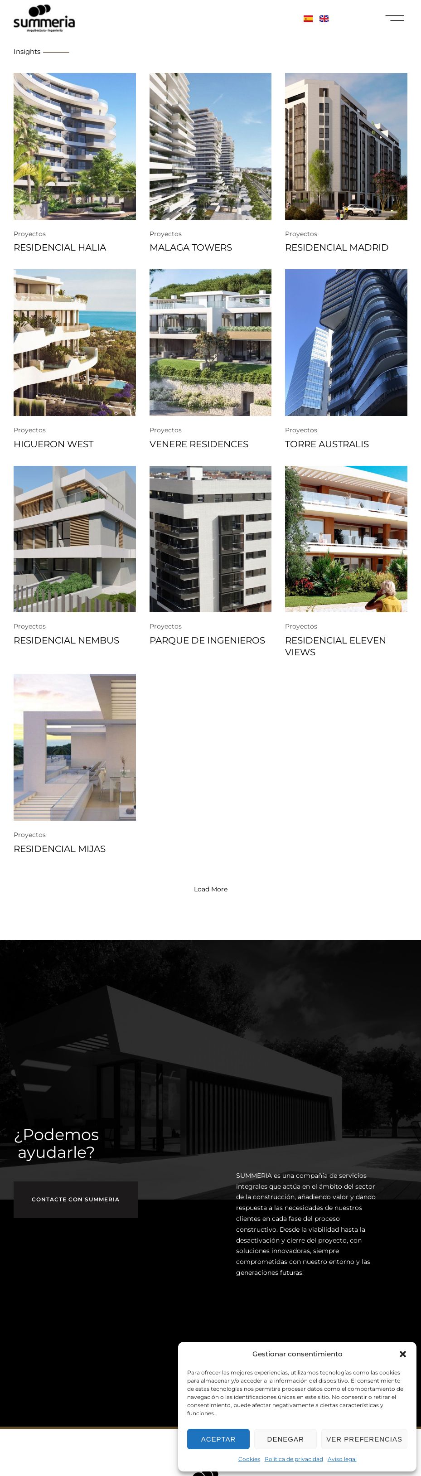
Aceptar (218, 1439)
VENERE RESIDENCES (199, 444)
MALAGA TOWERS (191, 247)
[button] (402, 1354)
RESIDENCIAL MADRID (337, 247)
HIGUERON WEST (53, 444)
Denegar (285, 1439)
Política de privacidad (294, 1459)
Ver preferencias (364, 1439)
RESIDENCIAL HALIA (60, 247)
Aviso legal (342, 1459)
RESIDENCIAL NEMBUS (66, 640)
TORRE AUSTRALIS (327, 444)
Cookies (249, 1459)
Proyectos (30, 234)
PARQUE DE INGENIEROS (207, 640)
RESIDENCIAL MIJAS (60, 848)
